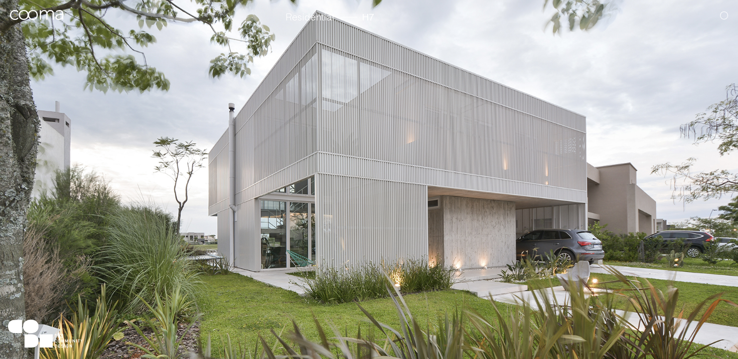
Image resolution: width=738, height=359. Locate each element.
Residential (310, 18)
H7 (368, 18)
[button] (701, 174)
